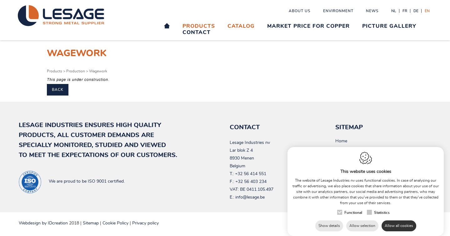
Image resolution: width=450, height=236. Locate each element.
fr (404, 11)
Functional (353, 206)
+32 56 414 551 (250, 174)
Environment (338, 11)
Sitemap (91, 223)
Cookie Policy (115, 223)
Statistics (382, 206)
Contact (196, 32)
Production (75, 71)
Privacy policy (145, 223)
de (415, 11)
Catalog (241, 26)
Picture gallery (389, 26)
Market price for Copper (308, 26)
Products (198, 26)
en (427, 11)
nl (393, 11)
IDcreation (43, 223)
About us (300, 11)
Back (57, 89)
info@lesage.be (250, 197)
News (372, 11)
